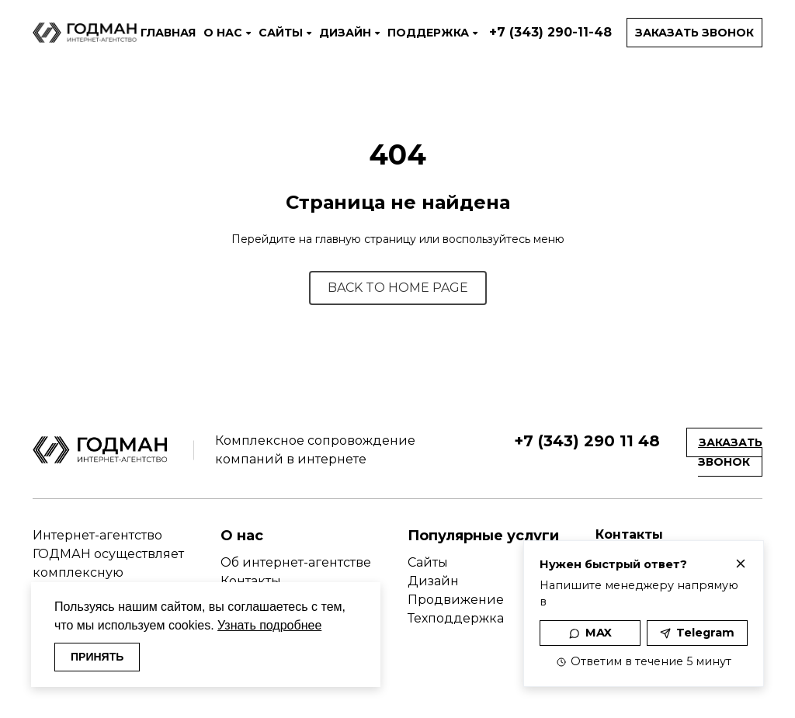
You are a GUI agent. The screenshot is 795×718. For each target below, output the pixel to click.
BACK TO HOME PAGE (398, 287)
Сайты (428, 562)
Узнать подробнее (269, 625)
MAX (590, 633)
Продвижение (456, 599)
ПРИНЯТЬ (97, 656)
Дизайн (433, 581)
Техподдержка (456, 618)
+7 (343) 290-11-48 (550, 32)
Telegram (697, 633)
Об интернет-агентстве (295, 562)
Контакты (250, 581)
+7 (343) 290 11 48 (587, 441)
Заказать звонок (694, 33)
